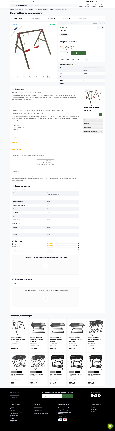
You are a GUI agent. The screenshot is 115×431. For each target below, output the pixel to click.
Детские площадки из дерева (41, 9)
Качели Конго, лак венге (18, 339)
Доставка (29, 1)
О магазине (12, 410)
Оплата (24, 1)
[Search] (75, 5)
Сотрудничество (47, 1)
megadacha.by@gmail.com (65, 410)
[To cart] (100, 114)
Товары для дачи (38, 412)
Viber (94, 407)
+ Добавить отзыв (19, 251)
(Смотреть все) (72, 64)
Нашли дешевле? (64, 27)
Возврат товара (13, 416)
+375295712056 (14, 397)
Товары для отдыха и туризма (41, 413)
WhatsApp (95, 409)
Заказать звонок (100, 1)
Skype (94, 411)
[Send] (86, 59)
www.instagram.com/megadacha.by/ (95, 395)
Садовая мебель (38, 410)
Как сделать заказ (37, 1)
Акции (11, 421)
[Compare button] (102, 27)
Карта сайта (12, 418)
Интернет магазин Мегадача (16, 9)
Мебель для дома (38, 408)
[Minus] (61, 53)
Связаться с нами (56, 1)
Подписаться (67, 396)
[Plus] (67, 53)
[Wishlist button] (98, 27)
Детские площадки (28, 9)
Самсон (51, 9)
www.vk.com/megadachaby (99, 395)
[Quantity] (64, 53)
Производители (13, 420)
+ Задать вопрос (18, 283)
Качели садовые (38, 407)
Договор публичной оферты (16, 412)
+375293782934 (14, 395)
